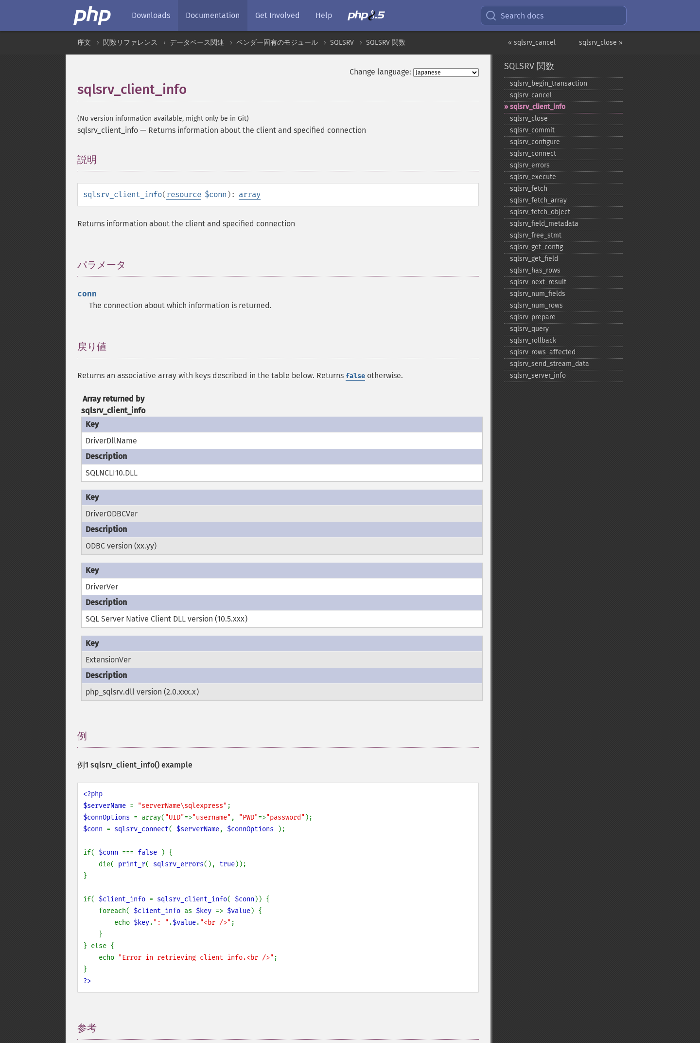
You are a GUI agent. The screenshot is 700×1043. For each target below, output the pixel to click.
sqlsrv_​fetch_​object (540, 212)
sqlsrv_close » (601, 42)
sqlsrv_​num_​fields (537, 294)
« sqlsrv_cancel (532, 42)
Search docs (514, 15)
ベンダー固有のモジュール (277, 42)
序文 (84, 42)
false (355, 376)
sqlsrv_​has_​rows (535, 270)
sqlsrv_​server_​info (538, 375)
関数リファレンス (130, 42)
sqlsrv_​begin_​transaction (548, 83)
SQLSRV (342, 42)
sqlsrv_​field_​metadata (544, 224)
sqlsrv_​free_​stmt (535, 235)
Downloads (151, 15)
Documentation (213, 15)
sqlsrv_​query (529, 329)
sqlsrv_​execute (533, 177)
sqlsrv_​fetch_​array (538, 200)
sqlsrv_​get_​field (534, 259)
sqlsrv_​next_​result (538, 282)
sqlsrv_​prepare (533, 317)
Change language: (380, 71)
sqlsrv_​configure (535, 142)
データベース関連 (197, 42)
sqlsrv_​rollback (533, 340)
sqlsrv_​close (529, 118)
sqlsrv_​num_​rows (536, 305)
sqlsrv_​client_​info (537, 107)
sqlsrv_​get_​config (536, 247)
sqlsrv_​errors (530, 165)
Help (323, 15)
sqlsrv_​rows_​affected (543, 352)
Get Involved (277, 15)
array (250, 194)
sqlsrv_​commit (532, 130)
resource (183, 194)
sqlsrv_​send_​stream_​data (549, 364)
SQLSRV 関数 (385, 42)
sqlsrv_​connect (533, 153)
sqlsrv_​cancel (531, 95)
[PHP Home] (92, 15)
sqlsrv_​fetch (528, 188)
